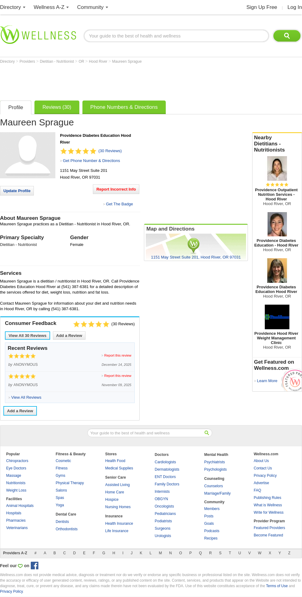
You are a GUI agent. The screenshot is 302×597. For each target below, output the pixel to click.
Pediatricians (165, 514)
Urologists (163, 536)
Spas (60, 498)
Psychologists (215, 469)
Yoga (60, 505)
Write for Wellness (269, 512)
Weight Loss (16, 490)
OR (82, 61)
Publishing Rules (267, 498)
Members (212, 509)
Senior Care (115, 477)
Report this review (117, 355)
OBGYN (161, 499)
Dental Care (66, 514)
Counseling (214, 478)
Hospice (111, 499)
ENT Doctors (165, 477)
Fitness (62, 468)
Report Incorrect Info (116, 189)
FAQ (257, 490)
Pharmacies (16, 520)
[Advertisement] (112, 80)
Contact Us (263, 468)
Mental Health (216, 455)
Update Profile (16, 190)
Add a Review (69, 335)
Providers (27, 61)
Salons (61, 490)
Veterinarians (17, 528)
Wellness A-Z (49, 7)
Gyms (60, 475)
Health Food (115, 461)
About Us (261, 461)
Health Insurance (119, 523)
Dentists (62, 522)
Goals (209, 523)
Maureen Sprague (127, 61)
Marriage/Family (217, 493)
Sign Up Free (261, 7)
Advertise (261, 483)
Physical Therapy (70, 483)
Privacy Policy (265, 475)
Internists (162, 491)
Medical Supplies (119, 468)
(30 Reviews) (110, 150)
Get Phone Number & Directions (91, 160)
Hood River (98, 61)
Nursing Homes (118, 507)
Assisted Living (117, 485)
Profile (15, 107)
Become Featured (268, 535)
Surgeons (162, 528)
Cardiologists (165, 462)
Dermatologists (167, 469)
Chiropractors (17, 461)
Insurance (114, 516)
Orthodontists (66, 529)
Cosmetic (63, 461)
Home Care (114, 492)
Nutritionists (16, 483)
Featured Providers (269, 528)
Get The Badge (119, 204)
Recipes (210, 538)
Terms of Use (277, 586)
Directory (10, 7)
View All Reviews (27, 335)
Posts (208, 516)
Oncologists (164, 506)
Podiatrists (163, 521)
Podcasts (211, 531)
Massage (13, 475)
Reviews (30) (56, 107)
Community (90, 7)
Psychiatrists (214, 462)
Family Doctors (167, 484)
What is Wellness (268, 505)
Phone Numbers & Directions (124, 107)
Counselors (213, 486)
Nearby (277, 144)
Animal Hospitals (20, 506)
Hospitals (13, 513)
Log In (295, 7)
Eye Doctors (16, 468)
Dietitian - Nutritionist (57, 61)
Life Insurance (116, 531)
